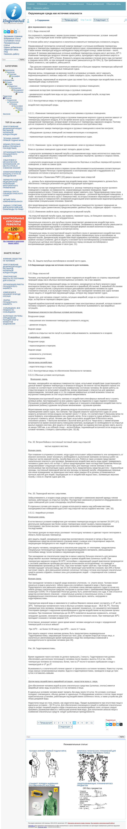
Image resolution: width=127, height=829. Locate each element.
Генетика (12, 74)
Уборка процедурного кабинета (10, 302)
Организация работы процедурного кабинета (13, 154)
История (8, 82)
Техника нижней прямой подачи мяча (47, 751)
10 (86, 723)
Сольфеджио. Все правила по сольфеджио (11, 310)
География (15, 76)
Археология (9, 70)
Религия (8, 98)
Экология (6, 114)
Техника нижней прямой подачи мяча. (13, 139)
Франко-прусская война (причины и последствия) (11, 146)
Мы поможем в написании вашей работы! (103, 823)
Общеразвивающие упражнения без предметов (95, 784)
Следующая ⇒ (101, 20)
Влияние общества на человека (12, 260)
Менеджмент (18, 90)
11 (91, 723)
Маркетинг (13, 86)
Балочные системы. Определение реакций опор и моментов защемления (13, 320)
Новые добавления (12, 47)
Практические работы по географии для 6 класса (13, 278)
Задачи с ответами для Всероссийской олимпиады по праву (13, 207)
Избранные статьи (12, 38)
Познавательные (76, 4)
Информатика (8, 80)
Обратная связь (11, 50)
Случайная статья (12, 41)
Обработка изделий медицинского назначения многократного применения (12, 184)
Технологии (13, 102)
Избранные (42, 4)
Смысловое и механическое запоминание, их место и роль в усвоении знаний (11, 164)
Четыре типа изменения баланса (12, 200)
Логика (9, 84)
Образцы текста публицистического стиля (13, 194)
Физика (14, 104)
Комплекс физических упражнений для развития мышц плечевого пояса (96, 752)
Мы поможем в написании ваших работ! (13, 242)
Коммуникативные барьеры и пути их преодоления (12, 174)
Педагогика (7, 96)
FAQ (6, 52)
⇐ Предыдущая (69, 20)
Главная (31, 4)
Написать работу (11, 54)
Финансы (19, 108)
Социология (12, 100)
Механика (19, 92)
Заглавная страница (13, 36)
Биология (10, 72)
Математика (16, 88)
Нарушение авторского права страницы (79, 823)
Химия (20, 110)
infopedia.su (31, 825)
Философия (18, 106)
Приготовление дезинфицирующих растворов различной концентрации (12, 130)
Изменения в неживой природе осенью (12, 294)
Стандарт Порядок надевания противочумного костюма (43, 784)
